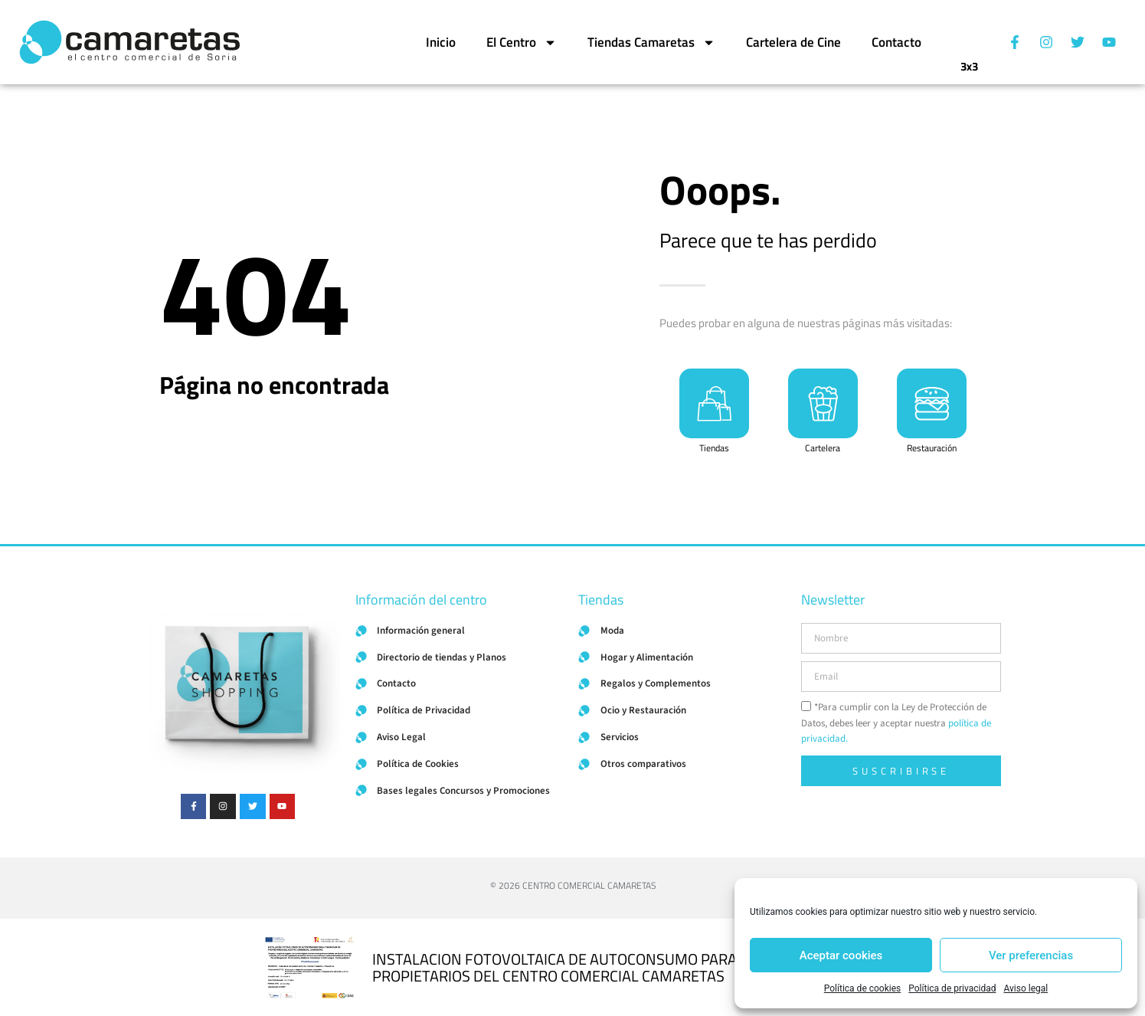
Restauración (932, 451)
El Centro (521, 42)
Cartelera (822, 451)
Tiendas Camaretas (651, 42)
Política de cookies (862, 988)
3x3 (969, 58)
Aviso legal (1025, 988)
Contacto (896, 42)
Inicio (441, 42)
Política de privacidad (952, 988)
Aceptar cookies (841, 955)
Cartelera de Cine (793, 42)
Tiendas (714, 451)
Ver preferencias (1031, 955)
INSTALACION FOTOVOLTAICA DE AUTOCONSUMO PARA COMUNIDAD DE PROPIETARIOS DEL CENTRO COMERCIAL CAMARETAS (609, 967)
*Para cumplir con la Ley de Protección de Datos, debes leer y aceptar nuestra (896, 723)
